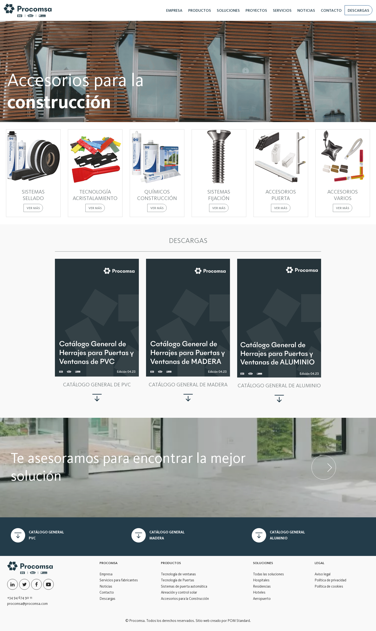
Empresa (106, 574)
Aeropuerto (262, 598)
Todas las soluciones (268, 574)
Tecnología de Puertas (177, 580)
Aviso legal (322, 574)
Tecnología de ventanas (178, 574)
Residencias (262, 586)
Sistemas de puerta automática (184, 586)
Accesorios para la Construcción (185, 598)
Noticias (106, 586)
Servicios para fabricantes (119, 580)
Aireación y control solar (179, 592)
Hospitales (261, 580)
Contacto (107, 592)
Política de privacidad (330, 580)
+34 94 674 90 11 (19, 598)
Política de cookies (329, 586)
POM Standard (239, 621)
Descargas (107, 598)
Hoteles (259, 592)
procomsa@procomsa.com (27, 604)
